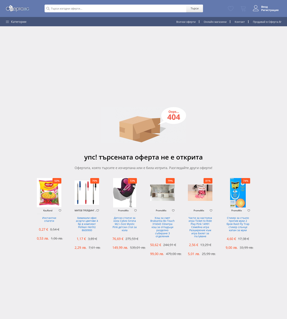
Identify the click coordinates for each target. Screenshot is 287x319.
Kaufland (47, 210)
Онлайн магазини (215, 22)
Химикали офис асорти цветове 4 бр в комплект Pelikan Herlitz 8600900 (87, 224)
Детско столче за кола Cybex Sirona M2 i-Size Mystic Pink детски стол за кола (125, 224)
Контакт (240, 22)
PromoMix (123, 210)
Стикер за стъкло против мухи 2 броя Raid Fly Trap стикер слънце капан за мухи (238, 224)
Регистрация (270, 10)
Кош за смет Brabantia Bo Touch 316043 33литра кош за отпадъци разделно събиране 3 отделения (162, 227)
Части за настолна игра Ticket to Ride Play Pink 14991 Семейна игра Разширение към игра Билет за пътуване (200, 227)
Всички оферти (186, 22)
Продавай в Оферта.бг (267, 22)
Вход (264, 6)
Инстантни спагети (49, 219)
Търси (195, 8)
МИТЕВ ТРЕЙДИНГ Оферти (86, 210)
